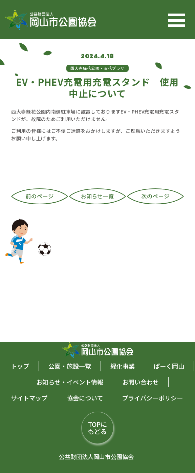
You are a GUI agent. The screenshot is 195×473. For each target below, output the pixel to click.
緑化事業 (122, 366)
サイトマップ (29, 397)
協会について (85, 397)
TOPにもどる (97, 427)
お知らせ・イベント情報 (69, 381)
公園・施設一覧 (69, 366)
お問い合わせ (140, 381)
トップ (20, 366)
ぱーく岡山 (169, 366)
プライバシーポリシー (152, 397)
